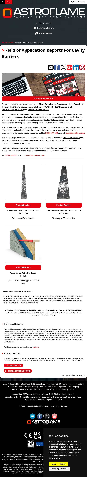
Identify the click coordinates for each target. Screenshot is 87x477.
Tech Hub (72, 389)
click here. (36, 347)
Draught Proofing (31, 387)
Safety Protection (15, 387)
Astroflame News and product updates (51, 389)
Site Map (63, 406)
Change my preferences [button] (59, 469)
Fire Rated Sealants (59, 384)
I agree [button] (53, 464)
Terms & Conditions (28, 406)
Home (8, 2)
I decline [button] (63, 464)
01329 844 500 (51, 133)
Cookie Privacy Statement (48, 406)
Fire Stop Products (7, 42)
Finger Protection (76, 384)
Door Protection (9, 384)
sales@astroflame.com (75, 133)
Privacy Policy (33, 302)
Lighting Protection (42, 384)
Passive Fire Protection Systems (52, 387)
